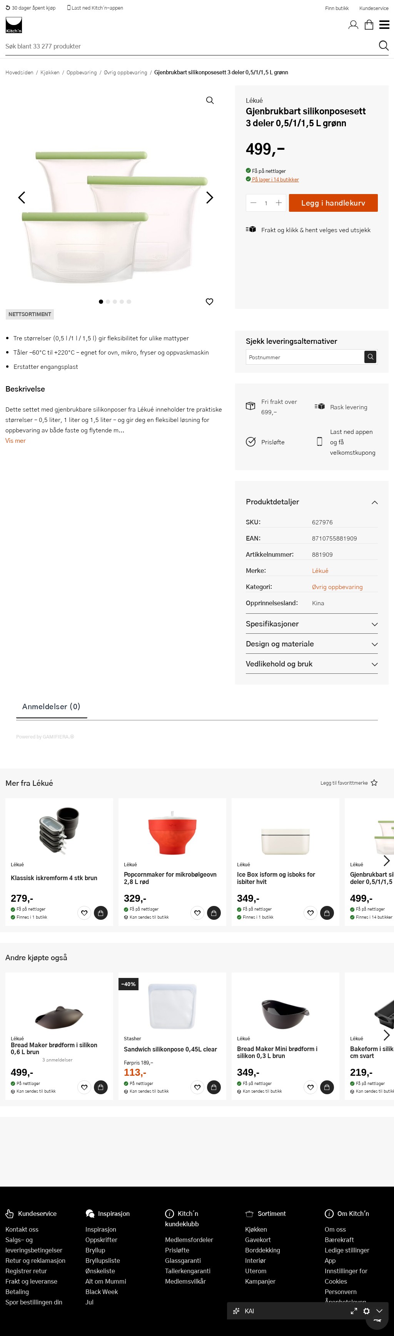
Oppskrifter (101, 1239)
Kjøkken (50, 72)
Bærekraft (339, 1239)
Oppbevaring (82, 72)
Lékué (254, 100)
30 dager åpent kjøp (30, 7)
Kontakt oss (21, 1229)
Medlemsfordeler (189, 1239)
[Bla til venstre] (21, 197)
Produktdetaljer (272, 501)
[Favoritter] (84, 913)
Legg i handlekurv (333, 202)
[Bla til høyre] (208, 197)
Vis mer (15, 440)
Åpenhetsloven (345, 1301)
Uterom (256, 1270)
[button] (209, 301)
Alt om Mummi (105, 1281)
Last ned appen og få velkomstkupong (353, 442)
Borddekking (262, 1250)
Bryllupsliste (102, 1260)
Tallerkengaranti (187, 1270)
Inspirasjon (100, 1229)
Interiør (255, 1260)
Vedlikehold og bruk (279, 663)
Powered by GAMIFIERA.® (45, 736)
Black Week (101, 1291)
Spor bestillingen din (33, 1301)
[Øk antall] (279, 202)
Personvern (341, 1291)
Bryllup (95, 1250)
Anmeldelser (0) (51, 706)
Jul (89, 1301)
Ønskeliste (100, 1270)
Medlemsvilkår (185, 1281)
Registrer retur (26, 1270)
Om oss (335, 1229)
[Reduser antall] (253, 202)
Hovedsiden (19, 72)
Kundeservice (374, 8)
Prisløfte (273, 441)
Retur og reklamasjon (35, 1260)
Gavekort (258, 1239)
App (330, 1260)
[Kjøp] (101, 913)
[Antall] (266, 202)
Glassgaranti (183, 1260)
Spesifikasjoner (272, 623)
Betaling (17, 1291)
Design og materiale (280, 643)
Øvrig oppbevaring (125, 72)
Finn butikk (337, 8)
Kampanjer (260, 1281)
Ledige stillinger (347, 1250)
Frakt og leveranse (31, 1281)
